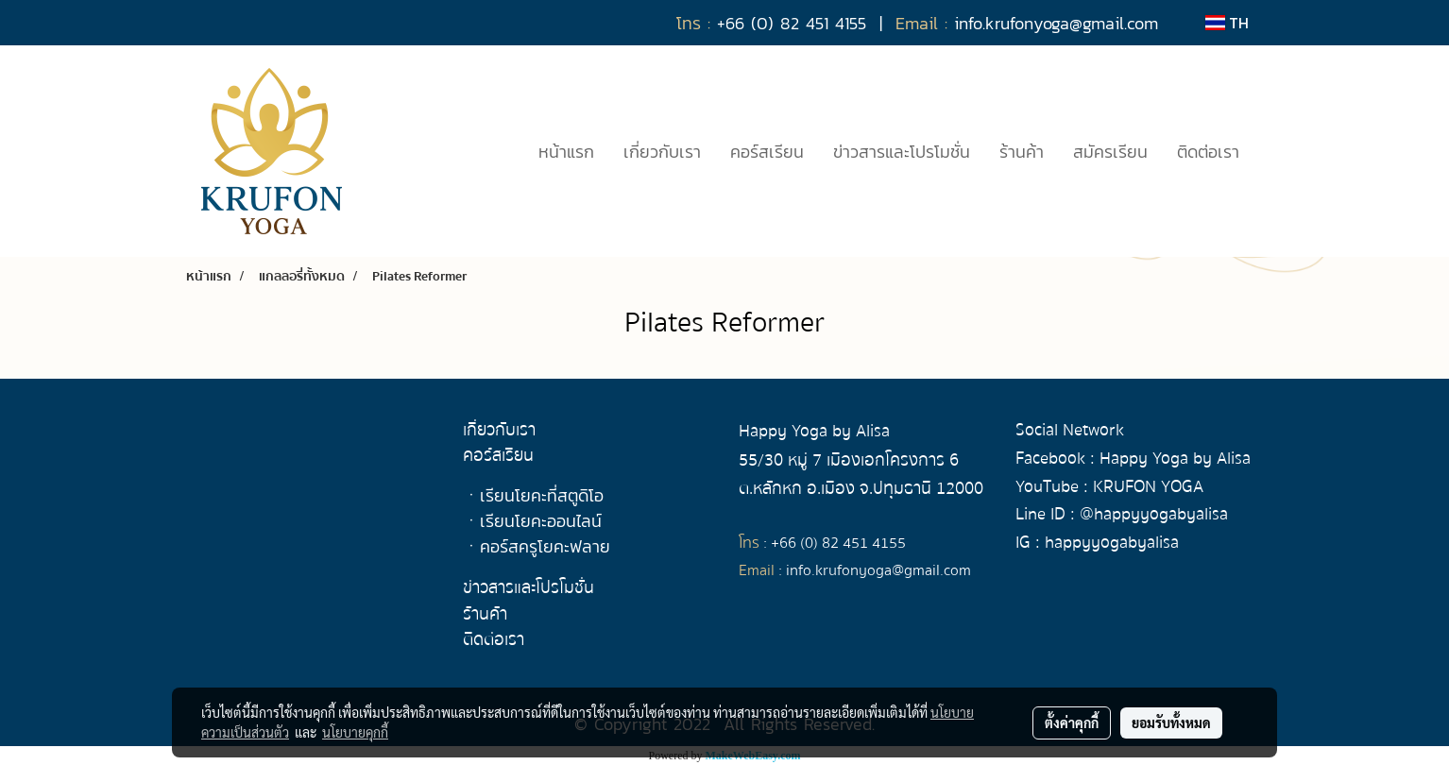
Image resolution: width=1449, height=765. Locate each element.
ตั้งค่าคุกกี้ (1072, 722)
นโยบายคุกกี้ (355, 731)
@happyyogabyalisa (1154, 514)
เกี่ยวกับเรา (662, 151)
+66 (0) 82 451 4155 (838, 543)
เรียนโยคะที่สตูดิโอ (542, 495)
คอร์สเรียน (767, 151)
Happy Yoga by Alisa (1175, 458)
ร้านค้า (1021, 151)
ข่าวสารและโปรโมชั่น (901, 151)
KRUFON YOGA (1148, 487)
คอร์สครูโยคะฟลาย (545, 546)
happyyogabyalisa (1112, 542)
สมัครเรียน (1110, 151)
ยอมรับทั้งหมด (1171, 722)
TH (1227, 22)
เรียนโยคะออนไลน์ (541, 521)
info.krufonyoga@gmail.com (878, 570)
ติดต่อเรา (1208, 151)
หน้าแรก (566, 151)
